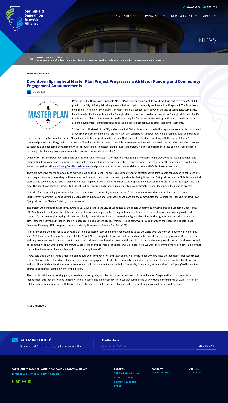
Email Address (110, 340)
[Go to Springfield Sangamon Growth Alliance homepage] (24, 18)
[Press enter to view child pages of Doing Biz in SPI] (136, 15)
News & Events (182, 16)
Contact (212, 6)
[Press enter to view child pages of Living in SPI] (164, 15)
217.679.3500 (193, 6)
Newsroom (62, 57)
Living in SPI (152, 16)
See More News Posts (38, 73)
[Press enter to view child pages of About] (215, 15)
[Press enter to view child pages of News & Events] (196, 15)
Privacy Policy (38, 374)
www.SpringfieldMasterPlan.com (71, 166)
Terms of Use (19, 374)
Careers (54, 374)
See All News (38, 306)
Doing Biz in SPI (122, 16)
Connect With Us (160, 372)
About (208, 16)
